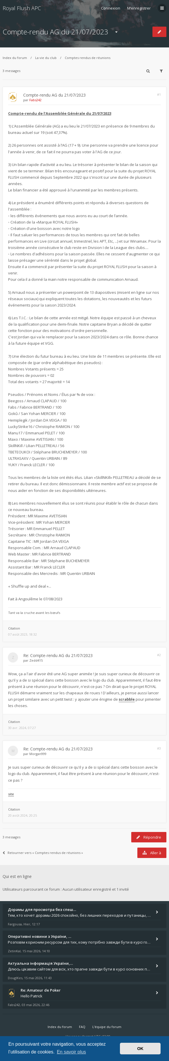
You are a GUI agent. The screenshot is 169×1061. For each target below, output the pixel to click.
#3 (159, 748)
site (11, 794)
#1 (159, 94)
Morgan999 (37, 754)
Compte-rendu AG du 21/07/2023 (55, 31)
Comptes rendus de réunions (87, 58)
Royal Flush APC (22, 8)
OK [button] (140, 1048)
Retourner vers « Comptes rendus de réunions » (43, 852)
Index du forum (15, 58)
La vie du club (46, 58)
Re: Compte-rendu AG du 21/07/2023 (58, 655)
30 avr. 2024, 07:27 (22, 728)
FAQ (82, 1027)
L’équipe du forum (106, 1027)
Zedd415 (36, 660)
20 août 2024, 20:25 (22, 815)
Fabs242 (35, 100)
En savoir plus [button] (71, 1051)
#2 (159, 655)
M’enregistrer (139, 8)
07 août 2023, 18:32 (22, 634)
